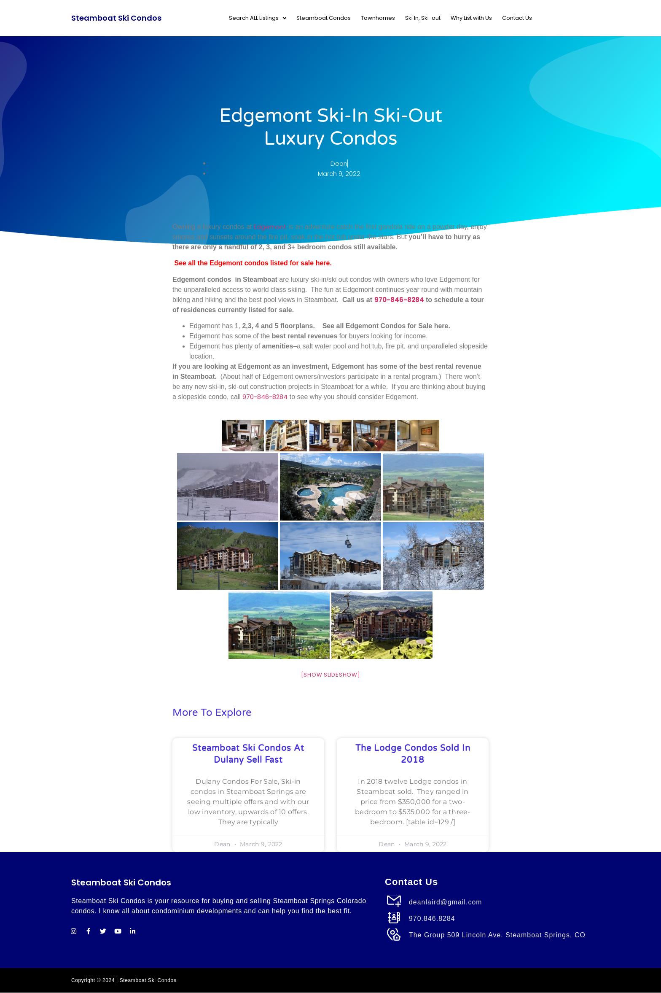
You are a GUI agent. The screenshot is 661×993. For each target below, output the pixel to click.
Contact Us (517, 18)
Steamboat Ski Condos (116, 18)
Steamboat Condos (323, 18)
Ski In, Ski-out (423, 18)
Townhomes (378, 18)
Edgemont (270, 226)
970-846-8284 (399, 299)
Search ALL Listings (257, 18)
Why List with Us (471, 18)
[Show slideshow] (330, 675)
